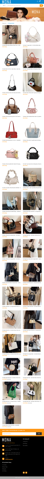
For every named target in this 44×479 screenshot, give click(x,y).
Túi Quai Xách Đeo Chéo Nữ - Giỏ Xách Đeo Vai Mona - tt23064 (32, 330)
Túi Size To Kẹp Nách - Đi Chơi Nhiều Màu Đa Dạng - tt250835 (32, 45)
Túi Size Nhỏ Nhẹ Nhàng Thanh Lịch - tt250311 (11, 45)
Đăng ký (4, 468)
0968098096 (9, 459)
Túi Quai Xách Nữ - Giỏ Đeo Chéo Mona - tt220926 (32, 401)
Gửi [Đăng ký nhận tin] (39, 433)
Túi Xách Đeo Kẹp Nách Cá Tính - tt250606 (11, 140)
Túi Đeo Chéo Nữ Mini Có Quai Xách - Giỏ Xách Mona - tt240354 (11, 282)
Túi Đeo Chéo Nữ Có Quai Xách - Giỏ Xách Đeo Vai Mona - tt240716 (11, 258)
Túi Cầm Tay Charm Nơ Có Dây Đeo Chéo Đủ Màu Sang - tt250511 (32, 163)
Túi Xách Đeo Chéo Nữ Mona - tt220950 (10, 425)
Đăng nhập (4, 466)
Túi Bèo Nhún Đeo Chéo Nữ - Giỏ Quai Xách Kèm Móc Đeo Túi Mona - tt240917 (32, 211)
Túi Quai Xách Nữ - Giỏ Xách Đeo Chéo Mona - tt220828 (32, 377)
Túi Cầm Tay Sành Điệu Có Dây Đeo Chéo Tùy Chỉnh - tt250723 (32, 69)
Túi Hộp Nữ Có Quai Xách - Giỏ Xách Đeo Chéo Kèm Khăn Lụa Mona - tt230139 (32, 353)
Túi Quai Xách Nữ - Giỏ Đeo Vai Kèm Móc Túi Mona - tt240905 (32, 235)
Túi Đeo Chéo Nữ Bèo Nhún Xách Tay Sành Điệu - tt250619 (32, 116)
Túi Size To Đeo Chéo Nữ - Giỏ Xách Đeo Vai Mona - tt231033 (32, 306)
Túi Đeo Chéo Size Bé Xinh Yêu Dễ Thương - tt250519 (11, 163)
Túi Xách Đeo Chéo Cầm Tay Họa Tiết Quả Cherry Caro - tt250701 (32, 92)
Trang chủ (25, 441)
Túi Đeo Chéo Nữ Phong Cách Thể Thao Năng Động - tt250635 (11, 116)
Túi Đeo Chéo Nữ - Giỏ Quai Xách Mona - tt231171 (11, 306)
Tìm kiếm (4, 464)
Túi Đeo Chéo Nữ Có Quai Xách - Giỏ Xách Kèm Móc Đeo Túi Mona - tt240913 (11, 235)
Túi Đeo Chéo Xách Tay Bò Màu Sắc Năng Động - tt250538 (32, 140)
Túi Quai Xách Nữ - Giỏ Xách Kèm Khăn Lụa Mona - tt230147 (11, 353)
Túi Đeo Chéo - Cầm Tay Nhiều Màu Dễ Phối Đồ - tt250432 (32, 187)
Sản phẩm (25, 445)
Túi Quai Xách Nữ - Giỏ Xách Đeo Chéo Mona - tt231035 (11, 330)
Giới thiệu (25, 443)
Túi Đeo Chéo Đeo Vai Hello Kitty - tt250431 (11, 211)
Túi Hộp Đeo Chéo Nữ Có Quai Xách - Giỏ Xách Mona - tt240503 (32, 258)
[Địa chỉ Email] (22, 433)
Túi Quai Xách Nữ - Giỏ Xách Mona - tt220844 (11, 401)
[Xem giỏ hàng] (39, 1)
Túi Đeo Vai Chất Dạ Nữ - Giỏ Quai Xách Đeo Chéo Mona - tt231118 (32, 282)
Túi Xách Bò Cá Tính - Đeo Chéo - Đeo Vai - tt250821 (11, 69)
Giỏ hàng (4, 470)
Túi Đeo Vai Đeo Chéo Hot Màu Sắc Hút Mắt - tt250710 (11, 92)
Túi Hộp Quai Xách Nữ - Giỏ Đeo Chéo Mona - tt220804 (11, 377)
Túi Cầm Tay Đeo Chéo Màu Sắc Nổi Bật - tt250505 (11, 187)
